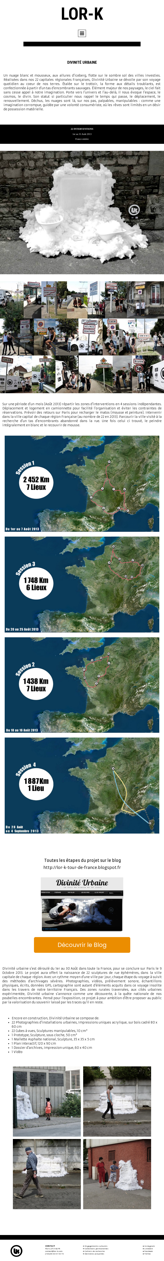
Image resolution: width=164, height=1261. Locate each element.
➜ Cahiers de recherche (94, 1251)
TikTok (147, 1253)
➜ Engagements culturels (95, 1246)
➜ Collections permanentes (95, 1248)
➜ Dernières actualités (93, 1253)
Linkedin (148, 1248)
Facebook (148, 1251)
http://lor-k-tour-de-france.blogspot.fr (82, 867)
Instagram (149, 1246)
